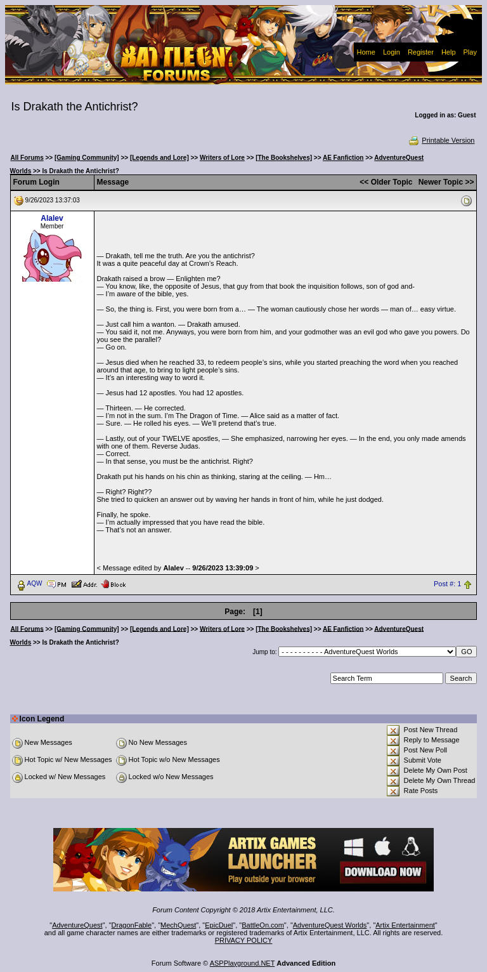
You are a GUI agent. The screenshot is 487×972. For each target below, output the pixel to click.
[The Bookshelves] (284, 157)
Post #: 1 (447, 584)
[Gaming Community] (87, 157)
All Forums (27, 157)
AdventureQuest (77, 925)
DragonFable (132, 925)
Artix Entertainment (405, 925)
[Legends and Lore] (159, 157)
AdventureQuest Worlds (330, 925)
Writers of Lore (222, 157)
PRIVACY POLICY (244, 940)
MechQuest (178, 925)
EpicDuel (219, 925)
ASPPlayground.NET (242, 963)
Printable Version (441, 140)
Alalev (52, 218)
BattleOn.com (263, 925)
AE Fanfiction (343, 157)
